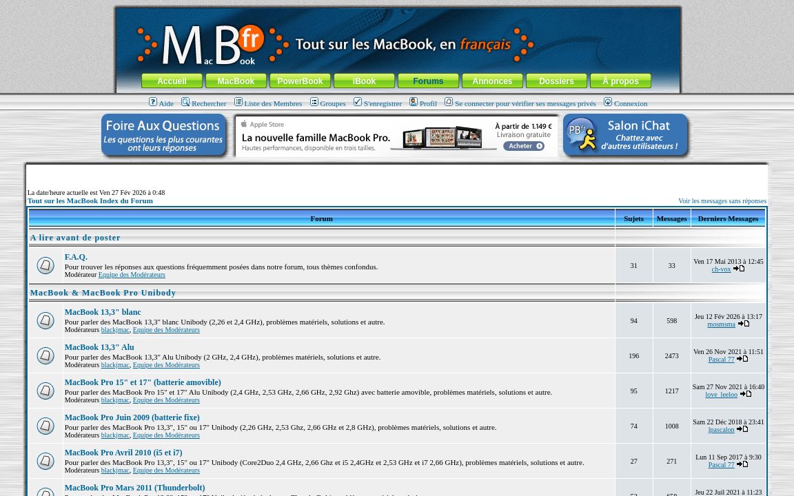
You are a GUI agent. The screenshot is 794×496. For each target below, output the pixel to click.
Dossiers (556, 81)
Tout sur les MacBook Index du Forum (90, 200)
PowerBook (300, 81)
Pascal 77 (722, 359)
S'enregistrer (378, 103)
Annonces (492, 81)
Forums (428, 81)
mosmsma (721, 324)
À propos (620, 81)
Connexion (625, 103)
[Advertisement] (397, 170)
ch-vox (721, 269)
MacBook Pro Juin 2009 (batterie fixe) (132, 417)
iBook (364, 81)
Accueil (172, 81)
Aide (161, 103)
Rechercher (203, 103)
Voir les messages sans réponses (722, 201)
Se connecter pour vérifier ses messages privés (520, 103)
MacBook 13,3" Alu (99, 347)
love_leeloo (721, 394)
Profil (423, 103)
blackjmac (115, 329)
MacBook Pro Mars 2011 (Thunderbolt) (135, 488)
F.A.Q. (76, 257)
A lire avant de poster (75, 237)
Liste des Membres (268, 103)
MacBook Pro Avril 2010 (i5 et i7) (124, 452)
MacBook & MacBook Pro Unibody (103, 293)
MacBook (236, 81)
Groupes (328, 103)
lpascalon (722, 429)
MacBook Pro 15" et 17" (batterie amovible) (143, 382)
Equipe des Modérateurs (132, 274)
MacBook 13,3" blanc (103, 312)
